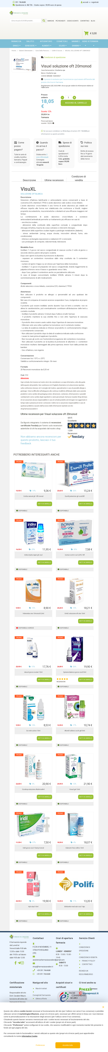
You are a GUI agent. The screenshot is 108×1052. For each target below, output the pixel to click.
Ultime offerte (41, 999)
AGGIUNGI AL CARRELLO (76, 103)
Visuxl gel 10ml (74, 789)
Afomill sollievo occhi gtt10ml (75, 731)
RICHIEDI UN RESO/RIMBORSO (86, 972)
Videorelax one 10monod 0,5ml (33, 613)
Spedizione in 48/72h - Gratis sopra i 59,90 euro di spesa (37, 5)
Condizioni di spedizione (55, 57)
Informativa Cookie (29, 1036)
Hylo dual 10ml (33, 906)
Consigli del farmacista (41, 995)
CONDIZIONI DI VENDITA (88, 957)
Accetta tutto (68, 1045)
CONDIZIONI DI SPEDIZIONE (84, 949)
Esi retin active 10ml (33, 731)
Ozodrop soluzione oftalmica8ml (33, 789)
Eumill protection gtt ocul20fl (74, 496)
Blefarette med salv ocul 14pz (74, 906)
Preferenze (40, 1045)
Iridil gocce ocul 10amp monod (33, 848)
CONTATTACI (87, 964)
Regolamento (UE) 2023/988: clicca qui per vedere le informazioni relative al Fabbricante (67, 86)
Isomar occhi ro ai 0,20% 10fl (75, 555)
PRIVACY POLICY (88, 961)
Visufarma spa (60, 70)
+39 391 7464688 (41, 970)
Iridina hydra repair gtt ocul (33, 555)
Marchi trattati (41, 989)
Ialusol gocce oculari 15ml (33, 672)
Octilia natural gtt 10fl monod (33, 496)
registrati (94, 2)
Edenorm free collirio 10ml (75, 848)
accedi (85, 2)
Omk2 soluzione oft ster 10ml (75, 613)
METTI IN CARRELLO (44, 504)
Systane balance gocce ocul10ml (74, 672)
